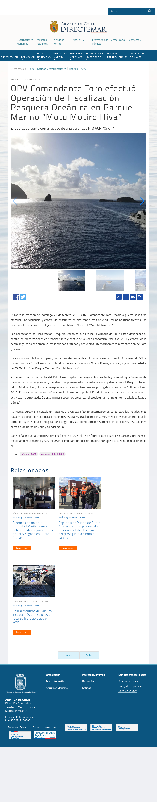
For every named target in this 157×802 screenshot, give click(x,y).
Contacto (135, 40)
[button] (141, 201)
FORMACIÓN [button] (28, 58)
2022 (84, 68)
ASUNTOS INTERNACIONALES (117, 55)
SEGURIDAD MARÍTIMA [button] (60, 56)
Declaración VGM (127, 605)
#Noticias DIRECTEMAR (52, 454)
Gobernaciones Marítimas (25, 41)
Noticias (78, 40)
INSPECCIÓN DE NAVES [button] (137, 56)
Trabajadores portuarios (131, 601)
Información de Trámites (100, 41)
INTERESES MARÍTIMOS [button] (76, 56)
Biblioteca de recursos (45, 642)
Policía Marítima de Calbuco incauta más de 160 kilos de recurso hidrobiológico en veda (123, 527)
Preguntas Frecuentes (41, 41)
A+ (118, 296)
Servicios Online (59, 41)
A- (126, 296)
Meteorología (117, 40)
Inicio (31, 68)
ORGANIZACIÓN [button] (9, 58)
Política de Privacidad (19, 642)
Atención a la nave (128, 596)
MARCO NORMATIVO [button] (44, 56)
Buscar (150, 11)
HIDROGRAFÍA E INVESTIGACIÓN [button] (94, 56)
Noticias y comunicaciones (51, 68)
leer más (21, 547)
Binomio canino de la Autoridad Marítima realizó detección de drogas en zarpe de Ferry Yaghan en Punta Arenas (33, 529)
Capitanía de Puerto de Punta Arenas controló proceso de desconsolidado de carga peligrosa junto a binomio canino (77, 529)
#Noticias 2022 (29, 454)
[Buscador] (124, 11)
